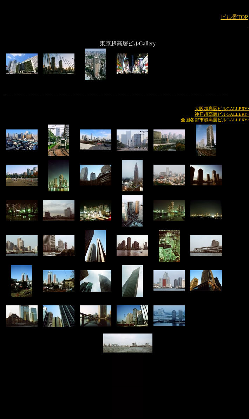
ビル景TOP (234, 17)
